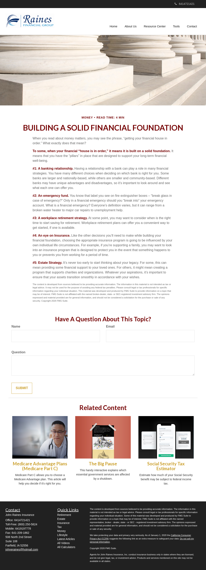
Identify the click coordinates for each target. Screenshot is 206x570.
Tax (59, 527)
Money (61, 531)
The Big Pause (103, 463)
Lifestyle (62, 535)
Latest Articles (66, 539)
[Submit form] (21, 388)
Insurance (63, 523)
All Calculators (66, 547)
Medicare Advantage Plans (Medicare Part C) (40, 466)
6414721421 (185, 3)
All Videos (63, 543)
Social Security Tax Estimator (166, 466)
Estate (61, 519)
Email (110, 326)
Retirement (64, 514)
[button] (130, 21)
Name (15, 326)
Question (18, 352)
